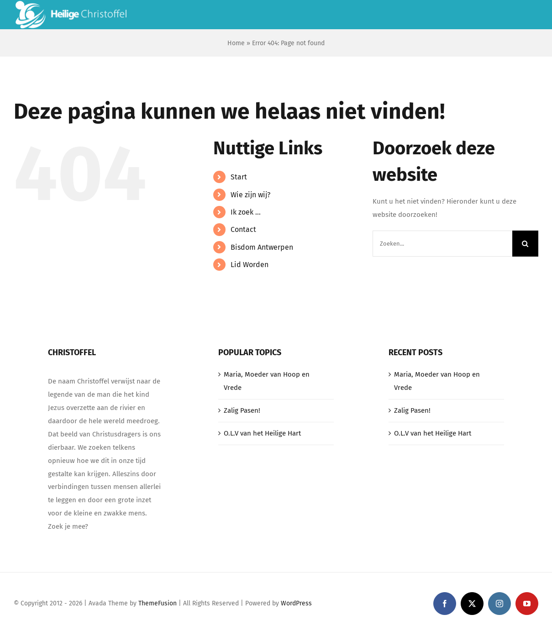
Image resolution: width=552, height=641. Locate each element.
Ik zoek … (246, 212)
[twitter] (472, 603)
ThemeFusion (157, 603)
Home (236, 43)
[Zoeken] (525, 244)
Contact (243, 229)
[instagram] (499, 603)
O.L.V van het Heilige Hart (262, 433)
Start (239, 177)
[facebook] (444, 603)
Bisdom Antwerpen (262, 247)
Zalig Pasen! (242, 410)
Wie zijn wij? (250, 194)
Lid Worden (249, 264)
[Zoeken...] (442, 244)
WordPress (296, 603)
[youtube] (526, 603)
